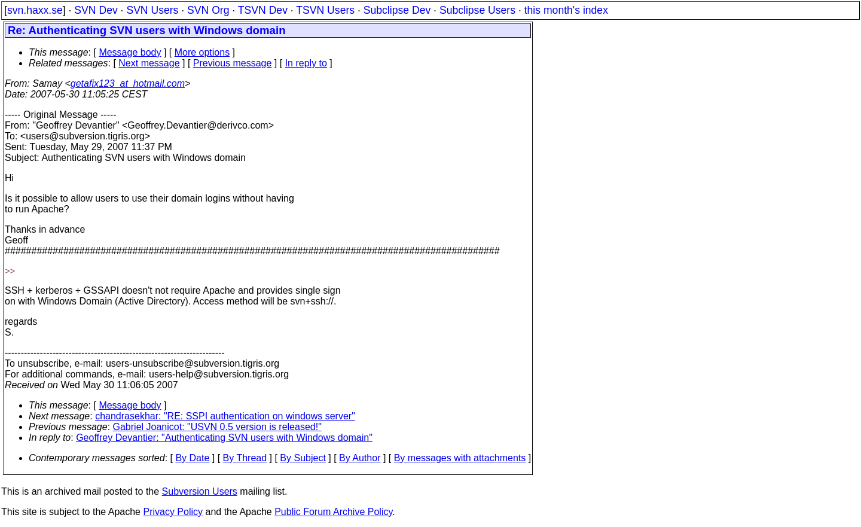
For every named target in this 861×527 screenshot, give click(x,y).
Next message (148, 63)
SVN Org (208, 10)
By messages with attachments (460, 458)
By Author (359, 458)
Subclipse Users (477, 10)
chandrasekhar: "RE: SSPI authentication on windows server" (225, 416)
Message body (130, 52)
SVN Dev (95, 10)
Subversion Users (199, 491)
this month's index (566, 10)
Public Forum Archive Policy (333, 512)
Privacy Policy (173, 512)
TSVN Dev (263, 10)
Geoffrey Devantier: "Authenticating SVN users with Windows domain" (224, 437)
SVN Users (152, 10)
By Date (192, 458)
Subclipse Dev (397, 10)
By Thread (245, 458)
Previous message (232, 63)
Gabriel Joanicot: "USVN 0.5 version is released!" (217, 427)
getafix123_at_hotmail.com (128, 83)
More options (202, 52)
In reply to (306, 63)
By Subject (302, 458)
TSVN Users (325, 10)
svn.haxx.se (35, 10)
